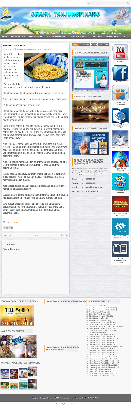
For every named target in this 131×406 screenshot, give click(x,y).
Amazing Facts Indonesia (120, 214)
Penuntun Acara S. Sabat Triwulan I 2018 (103, 359)
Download (97, 36)
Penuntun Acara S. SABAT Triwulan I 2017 (104, 365)
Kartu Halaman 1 (101, 369)
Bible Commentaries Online (120, 260)
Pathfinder (113, 36)
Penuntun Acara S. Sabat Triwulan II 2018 (103, 355)
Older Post (64, 235)
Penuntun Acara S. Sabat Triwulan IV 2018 (104, 351)
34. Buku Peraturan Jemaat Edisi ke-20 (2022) (102, 308)
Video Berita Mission (120, 169)
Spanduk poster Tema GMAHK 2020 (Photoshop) (106, 326)
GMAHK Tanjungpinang (64, 398)
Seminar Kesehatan (120, 147)
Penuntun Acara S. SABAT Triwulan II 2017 (104, 367)
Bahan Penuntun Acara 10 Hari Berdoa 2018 (104, 361)
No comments (45, 49)
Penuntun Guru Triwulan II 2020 (100, 320)
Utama (75, 44)
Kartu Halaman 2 (101, 371)
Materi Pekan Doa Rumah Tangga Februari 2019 (106, 347)
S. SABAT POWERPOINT (56, 37)
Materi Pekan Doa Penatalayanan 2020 (102, 324)
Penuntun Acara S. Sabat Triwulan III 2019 (104, 340)
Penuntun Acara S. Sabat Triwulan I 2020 (103, 336)
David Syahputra (69, 404)
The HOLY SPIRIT (92, 398)
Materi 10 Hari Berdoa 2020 (98, 318)
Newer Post (7, 235)
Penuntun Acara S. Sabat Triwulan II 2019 (103, 343)
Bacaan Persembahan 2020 (98, 332)
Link (125, 36)
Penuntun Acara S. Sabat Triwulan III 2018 (104, 353)
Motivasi (15, 222)
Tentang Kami (19, 36)
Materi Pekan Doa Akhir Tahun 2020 (101, 316)
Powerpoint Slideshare (120, 103)
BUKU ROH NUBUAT (79, 37)
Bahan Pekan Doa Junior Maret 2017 (102, 375)
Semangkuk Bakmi (14, 46)
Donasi (94, 44)
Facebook (120, 82)
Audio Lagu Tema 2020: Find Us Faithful (103, 328)
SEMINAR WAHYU (36, 37)
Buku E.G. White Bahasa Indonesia (120, 237)
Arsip (106, 44)
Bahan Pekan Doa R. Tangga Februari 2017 (104, 373)
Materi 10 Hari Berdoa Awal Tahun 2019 (103, 349)
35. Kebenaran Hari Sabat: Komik (98, 306)
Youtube (120, 61)
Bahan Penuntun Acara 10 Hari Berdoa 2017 (104, 363)
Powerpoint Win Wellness (120, 192)
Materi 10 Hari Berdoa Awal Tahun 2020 (103, 334)
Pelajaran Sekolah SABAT (120, 126)
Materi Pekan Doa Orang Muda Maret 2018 (104, 357)
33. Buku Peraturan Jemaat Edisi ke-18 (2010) (102, 310)
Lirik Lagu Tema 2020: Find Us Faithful (103, 330)
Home (4, 37)
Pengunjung (84, 44)
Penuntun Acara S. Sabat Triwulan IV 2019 (104, 338)
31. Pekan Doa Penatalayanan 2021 (98, 314)
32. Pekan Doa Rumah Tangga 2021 (98, 312)
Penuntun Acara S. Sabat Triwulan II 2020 (103, 322)
